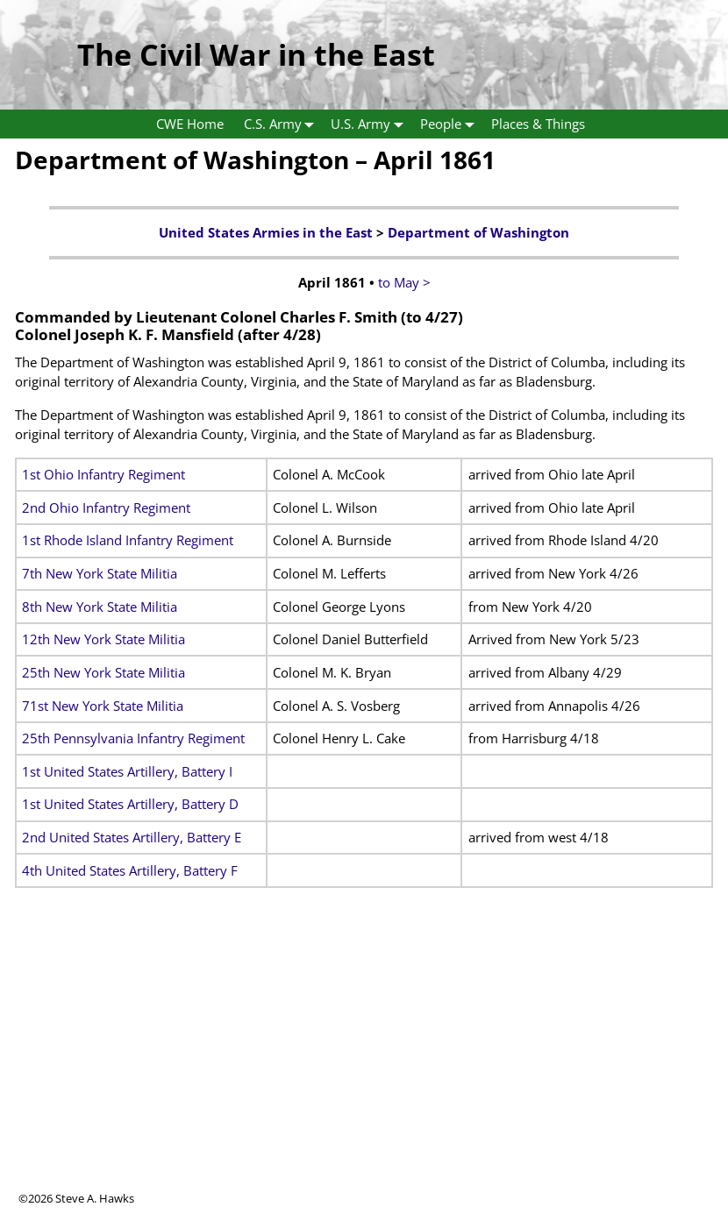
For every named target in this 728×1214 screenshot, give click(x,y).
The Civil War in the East (256, 54)
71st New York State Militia (102, 705)
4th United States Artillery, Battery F (130, 870)
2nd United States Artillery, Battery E (131, 837)
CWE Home (190, 123)
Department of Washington (478, 232)
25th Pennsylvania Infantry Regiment (133, 738)
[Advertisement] (364, 1067)
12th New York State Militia (103, 639)
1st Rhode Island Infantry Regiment (127, 540)
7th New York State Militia (99, 573)
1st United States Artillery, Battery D (130, 804)
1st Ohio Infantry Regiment (103, 474)
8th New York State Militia (99, 606)
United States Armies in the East (266, 232)
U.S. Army (370, 124)
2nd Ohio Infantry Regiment (106, 507)
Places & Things (538, 123)
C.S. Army (283, 124)
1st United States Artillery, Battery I (127, 771)
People (451, 124)
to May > (404, 282)
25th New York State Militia (103, 672)
